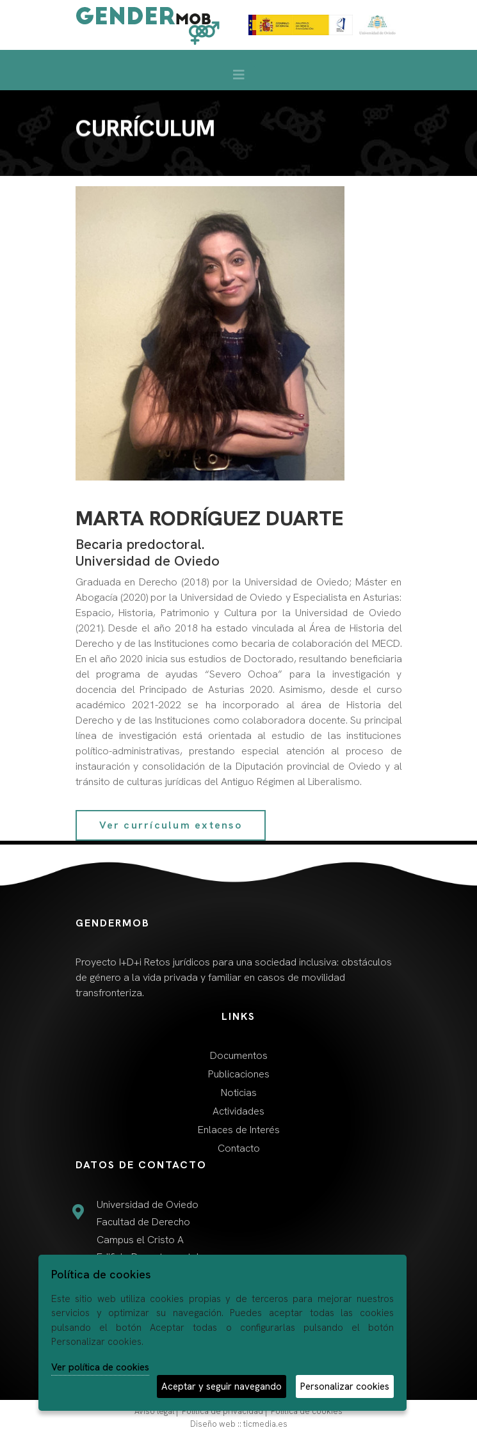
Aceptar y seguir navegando (221, 1386)
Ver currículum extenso (170, 825)
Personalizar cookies (344, 1386)
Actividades (238, 1111)
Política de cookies (307, 1411)
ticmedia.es (265, 1423)
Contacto (239, 1148)
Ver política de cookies (100, 1367)
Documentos (239, 1055)
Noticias (239, 1092)
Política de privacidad (222, 1411)
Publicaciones (239, 1074)
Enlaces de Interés (239, 1129)
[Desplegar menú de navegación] (239, 78)
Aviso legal (154, 1411)
